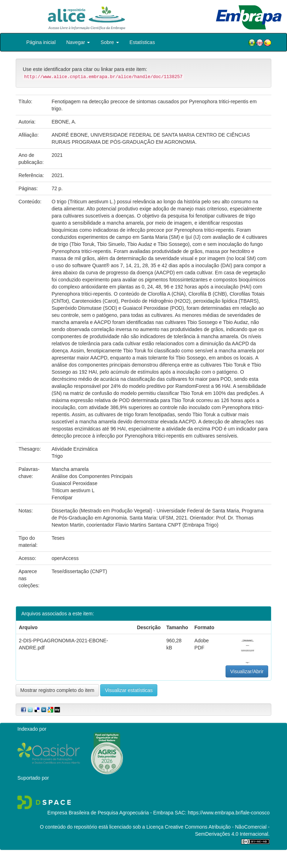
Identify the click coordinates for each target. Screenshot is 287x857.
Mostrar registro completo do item (57, 690)
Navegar (78, 42)
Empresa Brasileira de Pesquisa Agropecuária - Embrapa (110, 812)
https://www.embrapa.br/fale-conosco (229, 812)
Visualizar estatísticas (128, 690)
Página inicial (41, 42)
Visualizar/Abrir (247, 671)
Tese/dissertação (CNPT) (79, 571)
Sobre (110, 42)
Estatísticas (142, 42)
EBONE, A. (64, 122)
